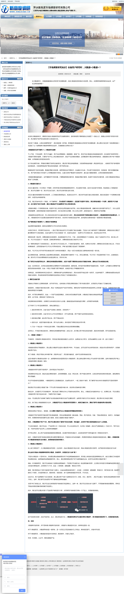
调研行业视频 (7, 139)
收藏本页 (3, 1)
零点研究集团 (79, 561)
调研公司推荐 (72, 561)
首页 (5, 58)
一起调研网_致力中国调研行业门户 (48, 569)
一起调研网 (65, 561)
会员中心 (121, 1)
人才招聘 (35, 565)
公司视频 (55, 565)
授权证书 (6, 112)
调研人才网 (7, 144)
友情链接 (62, 565)
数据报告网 (7, 136)
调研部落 (59, 561)
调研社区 (53, 561)
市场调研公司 (7, 134)
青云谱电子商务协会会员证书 (12, 122)
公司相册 (42, 565)
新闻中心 (12, 58)
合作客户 (49, 565)
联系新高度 (70, 565)
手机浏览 (17, 1)
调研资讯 (6, 142)
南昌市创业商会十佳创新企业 (12, 117)
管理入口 (78, 565)
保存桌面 (10, 1)
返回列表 (87, 74)
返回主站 (114, 1)
